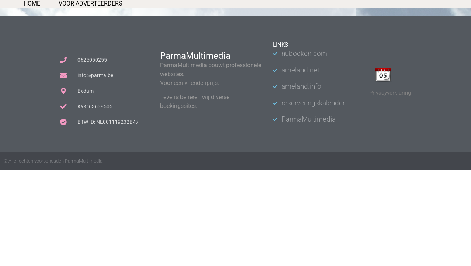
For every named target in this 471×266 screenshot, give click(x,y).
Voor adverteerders (90, 3)
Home (32, 3)
